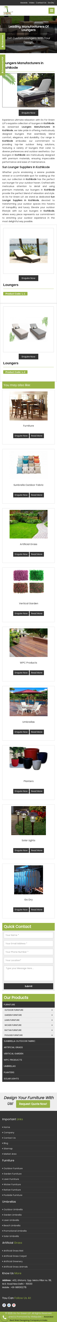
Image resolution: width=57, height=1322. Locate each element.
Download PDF (2, 65)
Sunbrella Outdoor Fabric (19, 1041)
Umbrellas (10, 1066)
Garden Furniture (28, 1015)
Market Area (9, 1153)
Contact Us (41, 2)
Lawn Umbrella (10, 1220)
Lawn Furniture (28, 1020)
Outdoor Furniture (28, 1010)
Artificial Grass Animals (15, 1266)
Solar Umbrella (10, 1236)
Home (6, 1127)
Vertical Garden (13, 1053)
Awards (24, 2)
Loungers (10, 285)
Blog (5, 1143)
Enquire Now (28, 278)
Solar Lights (11, 1078)
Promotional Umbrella (14, 1230)
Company (8, 1132)
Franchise (2, 41)
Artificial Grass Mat (12, 1250)
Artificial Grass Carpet (14, 1256)
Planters (9, 1072)
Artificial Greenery (12, 1261)
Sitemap (7, 1148)
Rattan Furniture (28, 1030)
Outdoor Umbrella (12, 1209)
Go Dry (51, 2)
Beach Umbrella (11, 1225)
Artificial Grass (13, 1047)
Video (31, 2)
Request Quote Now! (33, 1104)
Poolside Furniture (28, 1035)
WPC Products (13, 1059)
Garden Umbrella (12, 1214)
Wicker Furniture (28, 1025)
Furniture (9, 1004)
